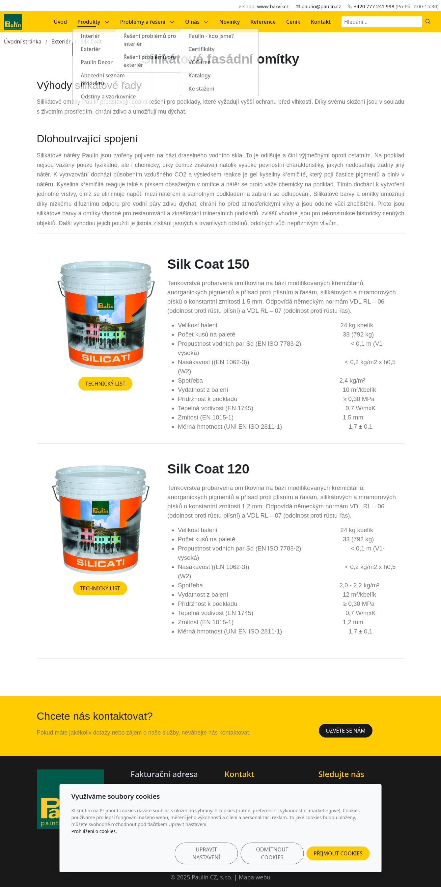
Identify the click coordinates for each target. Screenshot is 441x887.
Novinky (229, 21)
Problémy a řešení (147, 21)
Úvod (60, 21)
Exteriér (61, 41)
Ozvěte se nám (346, 730)
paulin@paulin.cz (321, 6)
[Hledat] (428, 22)
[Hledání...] (381, 22)
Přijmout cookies (338, 853)
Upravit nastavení (206, 853)
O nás (197, 21)
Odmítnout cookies (272, 853)
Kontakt (321, 21)
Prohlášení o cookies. (94, 831)
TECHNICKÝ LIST (105, 383)
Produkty (93, 21)
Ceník (293, 21)
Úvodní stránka (22, 41)
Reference (263, 21)
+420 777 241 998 (374, 6)
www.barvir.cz (273, 6)
